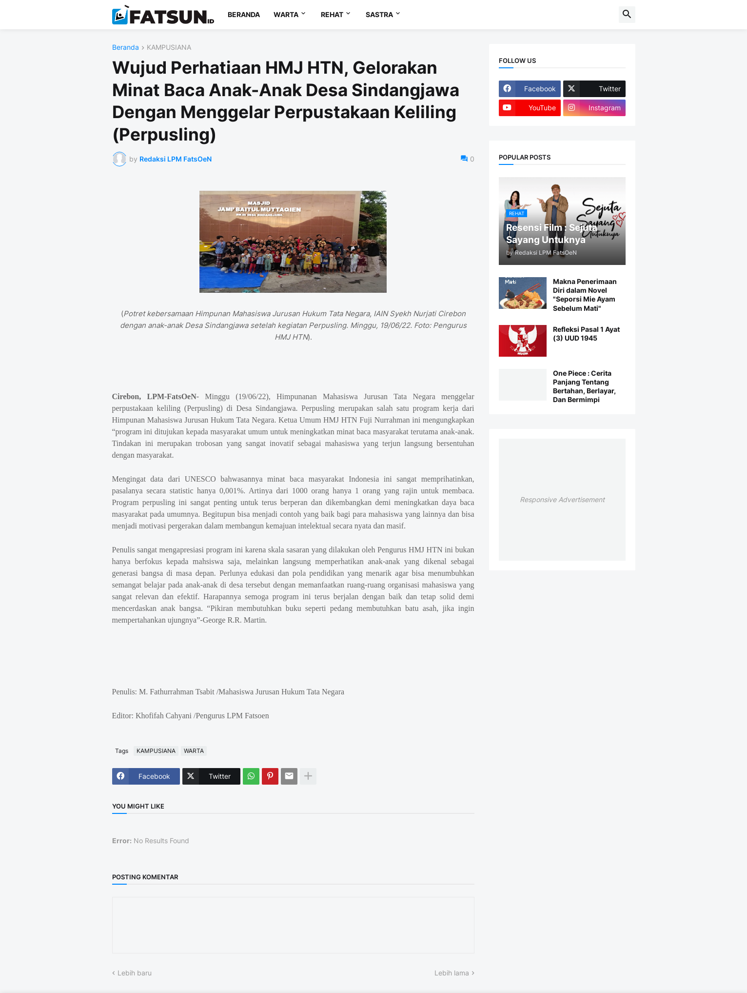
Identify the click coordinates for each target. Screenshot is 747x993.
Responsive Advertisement (562, 499)
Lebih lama (451, 973)
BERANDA (244, 14)
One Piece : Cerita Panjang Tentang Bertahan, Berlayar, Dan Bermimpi (584, 386)
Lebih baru (135, 973)
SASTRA (379, 14)
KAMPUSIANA (169, 47)
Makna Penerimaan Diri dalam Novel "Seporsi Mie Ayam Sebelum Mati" (585, 294)
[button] (627, 14)
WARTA (286, 14)
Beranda (125, 47)
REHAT (332, 14)
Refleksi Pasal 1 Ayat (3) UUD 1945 (586, 333)
